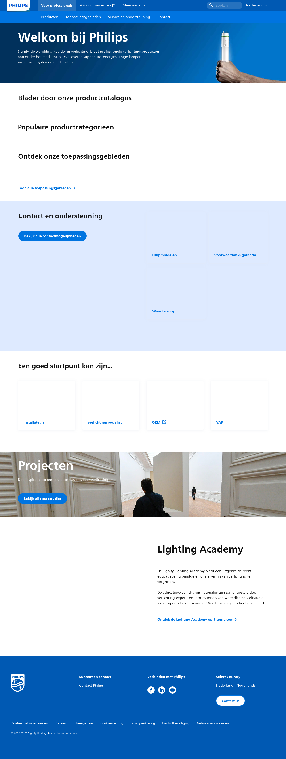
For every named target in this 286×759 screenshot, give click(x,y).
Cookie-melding (111, 723)
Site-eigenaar (83, 723)
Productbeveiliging (176, 723)
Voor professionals (57, 5)
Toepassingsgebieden (83, 17)
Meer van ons (134, 5)
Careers (61, 723)
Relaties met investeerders (29, 723)
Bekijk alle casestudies (42, 498)
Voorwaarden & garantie (235, 255)
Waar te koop (163, 311)
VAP (219, 422)
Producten (49, 17)
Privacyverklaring (142, 723)
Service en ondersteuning (129, 17)
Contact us (230, 701)
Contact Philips (91, 686)
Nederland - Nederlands (235, 686)
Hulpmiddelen (164, 255)
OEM (159, 422)
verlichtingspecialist (105, 422)
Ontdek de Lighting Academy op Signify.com (197, 619)
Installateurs (33, 422)
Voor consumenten (98, 5)
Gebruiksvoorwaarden (213, 723)
